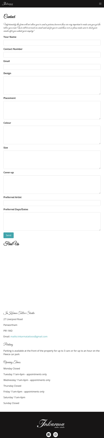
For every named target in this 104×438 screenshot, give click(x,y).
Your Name (9, 36)
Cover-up (8, 172)
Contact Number (13, 49)
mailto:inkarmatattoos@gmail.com (29, 336)
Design (7, 73)
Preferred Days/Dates (15, 209)
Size (5, 147)
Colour (7, 122)
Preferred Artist (12, 197)
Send (8, 235)
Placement (9, 98)
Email (6, 61)
